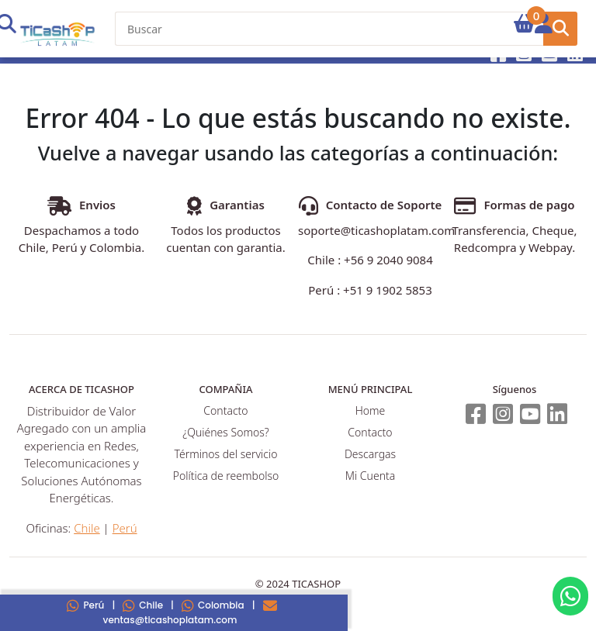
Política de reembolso (226, 475)
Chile (143, 605)
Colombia (213, 605)
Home (370, 410)
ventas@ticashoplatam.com (190, 612)
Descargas (370, 454)
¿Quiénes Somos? (225, 432)
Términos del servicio (226, 454)
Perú (85, 605)
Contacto (225, 410)
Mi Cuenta (370, 475)
